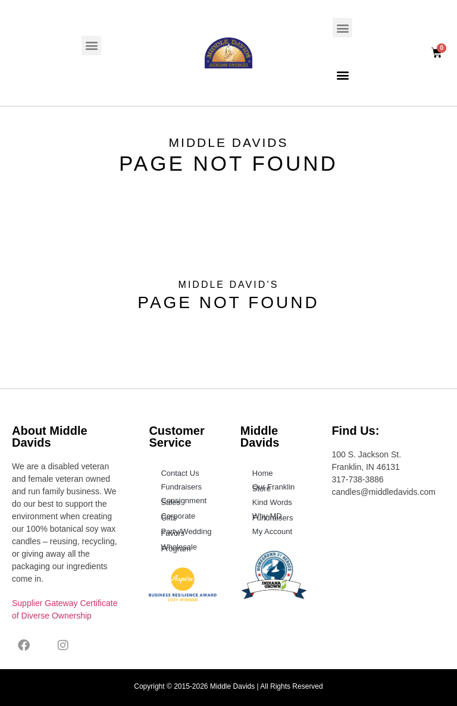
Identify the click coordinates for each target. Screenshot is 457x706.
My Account (272, 531)
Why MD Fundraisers (272, 517)
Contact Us (180, 473)
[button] (91, 45)
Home (262, 473)
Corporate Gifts (178, 517)
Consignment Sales (183, 501)
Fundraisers (181, 486)
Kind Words (272, 502)
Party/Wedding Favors (186, 532)
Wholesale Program (179, 547)
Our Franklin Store (273, 487)
